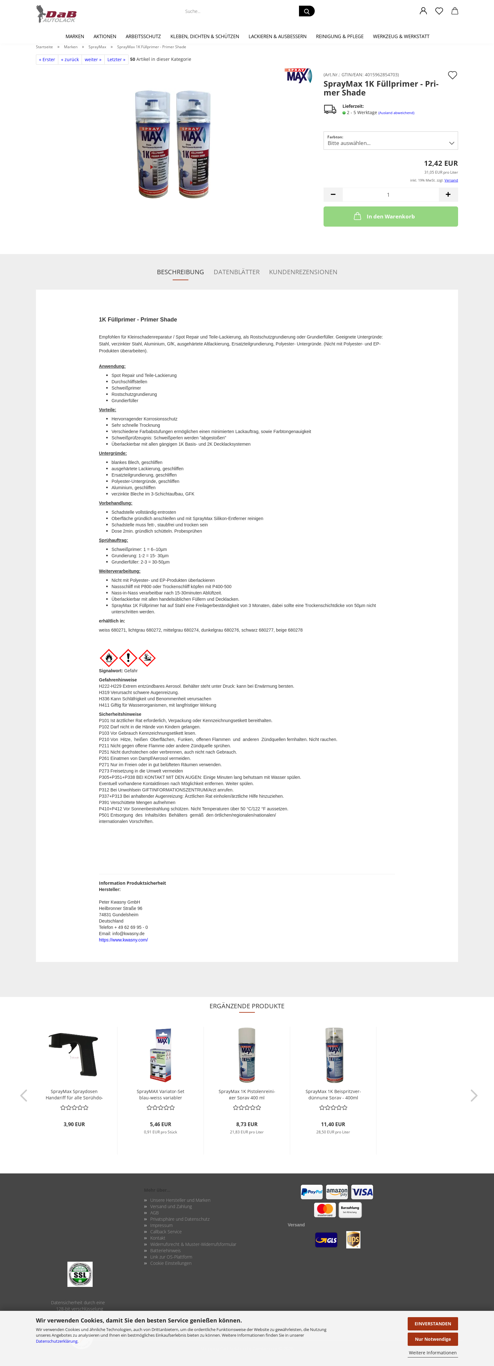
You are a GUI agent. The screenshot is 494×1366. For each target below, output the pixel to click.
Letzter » (116, 59)
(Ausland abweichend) (396, 112)
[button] (423, 11)
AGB (154, 1213)
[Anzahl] (390, 195)
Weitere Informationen (433, 1353)
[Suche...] (307, 11)
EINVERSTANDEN (433, 1324)
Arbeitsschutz (143, 36)
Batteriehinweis (165, 1250)
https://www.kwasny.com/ (123, 939)
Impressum (161, 1225)
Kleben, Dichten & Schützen (204, 36)
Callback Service (166, 1232)
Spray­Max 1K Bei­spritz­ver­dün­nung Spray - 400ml (333, 1093)
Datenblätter (237, 272)
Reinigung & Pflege (340, 36)
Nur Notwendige (433, 1339)
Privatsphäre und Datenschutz (180, 1219)
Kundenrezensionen (303, 272)
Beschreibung (180, 272)
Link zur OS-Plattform (171, 1257)
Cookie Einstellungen (171, 1263)
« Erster (47, 59)
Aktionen (105, 36)
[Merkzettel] (439, 11)
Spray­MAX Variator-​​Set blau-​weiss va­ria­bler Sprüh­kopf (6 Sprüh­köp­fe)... (160, 1093)
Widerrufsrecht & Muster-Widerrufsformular (193, 1244)
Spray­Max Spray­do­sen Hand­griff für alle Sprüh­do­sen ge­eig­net (74, 1093)
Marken (75, 36)
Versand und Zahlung (171, 1206)
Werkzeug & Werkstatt (401, 36)
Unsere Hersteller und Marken (180, 1200)
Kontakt (157, 1238)
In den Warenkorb (384, 216)
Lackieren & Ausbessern (278, 36)
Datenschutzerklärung (57, 1341)
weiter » (93, 59)
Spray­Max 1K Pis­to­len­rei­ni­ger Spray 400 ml (247, 1093)
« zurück (70, 59)
